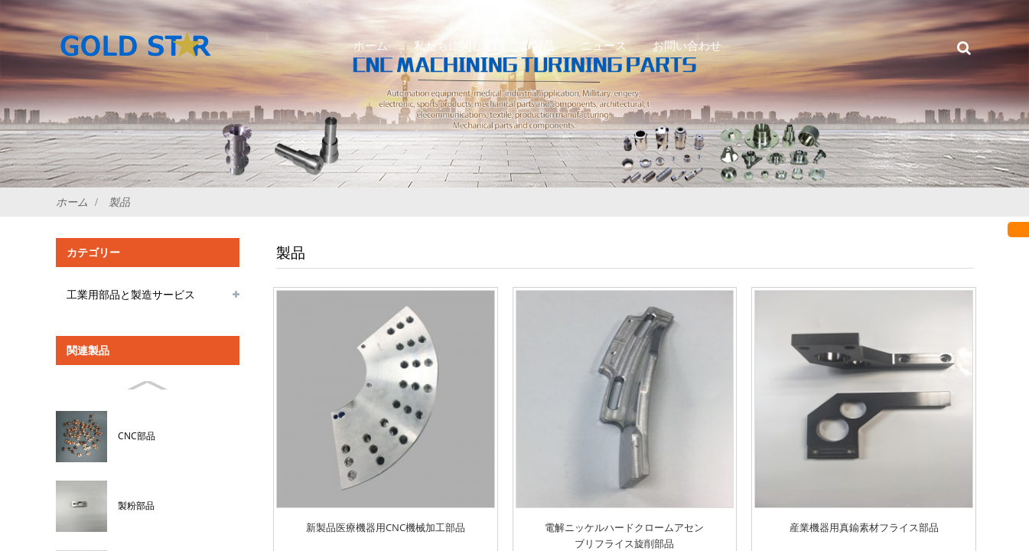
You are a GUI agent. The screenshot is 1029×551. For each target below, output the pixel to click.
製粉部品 (136, 505)
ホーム (370, 45)
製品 (543, 45)
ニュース (604, 45)
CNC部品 (136, 436)
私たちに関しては (460, 45)
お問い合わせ (687, 45)
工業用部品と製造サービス (131, 294)
